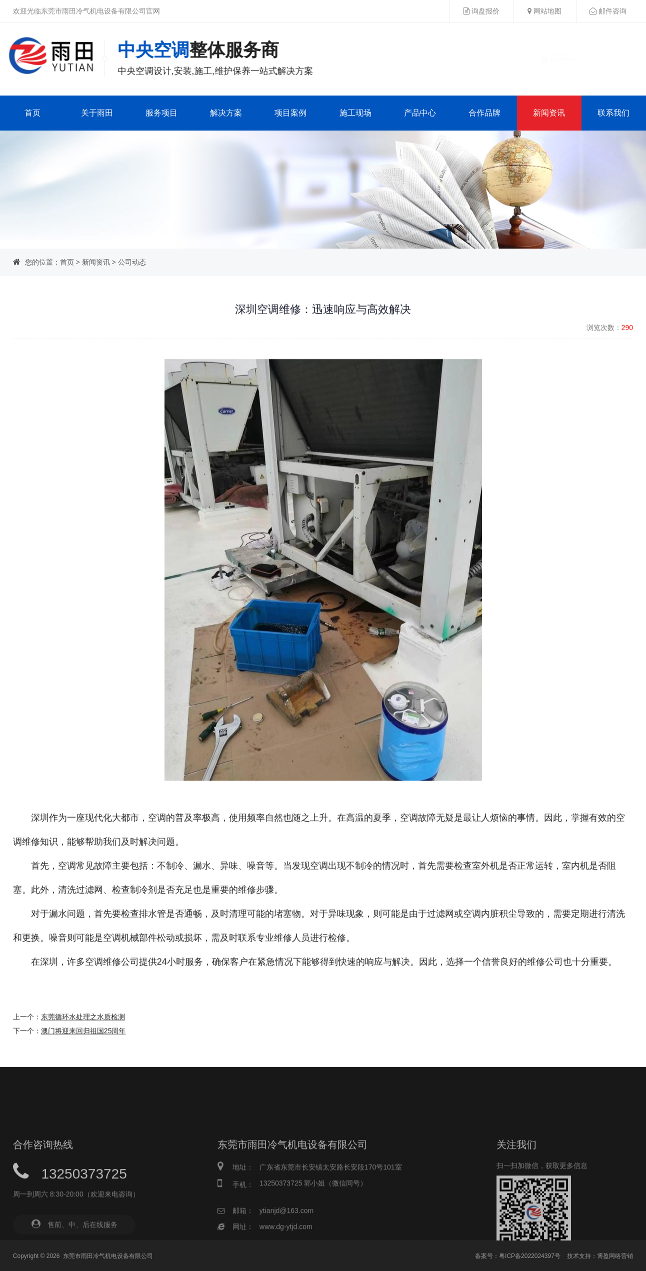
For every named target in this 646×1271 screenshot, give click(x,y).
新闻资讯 (549, 113)
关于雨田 (97, 113)
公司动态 (132, 262)
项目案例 (290, 113)
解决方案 (226, 113)
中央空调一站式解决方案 (216, 57)
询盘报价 (482, 11)
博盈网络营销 (615, 1255)
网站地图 (545, 11)
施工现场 (356, 113)
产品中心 (420, 113)
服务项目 (162, 113)
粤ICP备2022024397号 (529, 1255)
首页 (32, 113)
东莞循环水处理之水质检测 (83, 1061)
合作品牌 (484, 113)
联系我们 (614, 113)
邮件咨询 (608, 11)
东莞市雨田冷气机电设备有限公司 (108, 1255)
